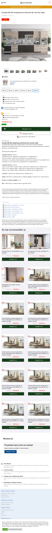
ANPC (2, 513)
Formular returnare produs (7, 510)
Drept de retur (4, 495)
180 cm (4, 90)
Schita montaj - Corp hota (10, 215)
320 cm (29, 90)
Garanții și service (5, 497)
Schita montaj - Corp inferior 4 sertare (13, 209)
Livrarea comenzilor (5, 504)
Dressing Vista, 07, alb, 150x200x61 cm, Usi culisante (12, 252)
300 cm (23, 90)
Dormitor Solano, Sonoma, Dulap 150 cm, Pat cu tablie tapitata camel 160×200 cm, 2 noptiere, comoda (12, 353)
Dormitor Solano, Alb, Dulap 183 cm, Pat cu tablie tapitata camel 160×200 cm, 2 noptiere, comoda (13, 421)
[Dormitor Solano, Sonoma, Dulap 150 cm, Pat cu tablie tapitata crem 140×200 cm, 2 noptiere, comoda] (39, 376)
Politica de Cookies (37, 525)
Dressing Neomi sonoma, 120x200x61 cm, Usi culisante (38, 252)
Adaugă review (10, 451)
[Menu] (3, 3)
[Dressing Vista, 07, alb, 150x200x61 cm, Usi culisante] (13, 241)
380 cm (36, 90)
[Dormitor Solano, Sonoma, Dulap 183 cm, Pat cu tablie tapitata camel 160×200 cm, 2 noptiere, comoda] (39, 342)
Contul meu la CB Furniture (7, 502)
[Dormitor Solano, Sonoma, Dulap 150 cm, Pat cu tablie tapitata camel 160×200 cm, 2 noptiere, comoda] (13, 342)
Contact (3, 511)
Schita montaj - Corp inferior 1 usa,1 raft (14, 205)
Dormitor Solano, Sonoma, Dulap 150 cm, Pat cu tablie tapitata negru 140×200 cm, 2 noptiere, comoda (38, 286)
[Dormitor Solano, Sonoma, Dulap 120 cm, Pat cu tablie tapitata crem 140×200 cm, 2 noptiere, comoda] (13, 308)
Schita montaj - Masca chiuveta (11, 207)
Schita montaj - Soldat (9, 217)
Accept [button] (5, 529)
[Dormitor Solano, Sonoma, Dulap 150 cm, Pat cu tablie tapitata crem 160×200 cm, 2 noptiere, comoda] (13, 376)
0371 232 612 (23, 7)
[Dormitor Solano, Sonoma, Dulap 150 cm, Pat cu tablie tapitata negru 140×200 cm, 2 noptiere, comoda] (39, 275)
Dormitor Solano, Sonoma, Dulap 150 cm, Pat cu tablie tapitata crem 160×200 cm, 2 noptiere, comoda (12, 387)
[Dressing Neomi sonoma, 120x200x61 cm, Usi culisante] (39, 241)
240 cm (10, 90)
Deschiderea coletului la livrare (8, 493)
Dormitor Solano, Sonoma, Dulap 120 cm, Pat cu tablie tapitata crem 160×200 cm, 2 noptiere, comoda (38, 320)
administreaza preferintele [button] (15, 529)
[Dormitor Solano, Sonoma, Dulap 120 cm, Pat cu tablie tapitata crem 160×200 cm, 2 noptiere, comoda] (39, 308)
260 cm (17, 90)
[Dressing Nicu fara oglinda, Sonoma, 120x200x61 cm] (13, 275)
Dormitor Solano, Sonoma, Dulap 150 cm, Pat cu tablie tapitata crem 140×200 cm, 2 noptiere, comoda (38, 387)
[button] (26, 129)
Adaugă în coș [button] (13, 259)
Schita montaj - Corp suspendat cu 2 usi (13, 213)
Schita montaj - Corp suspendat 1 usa (13, 211)
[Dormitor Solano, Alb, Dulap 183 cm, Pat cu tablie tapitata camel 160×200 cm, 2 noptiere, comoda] (13, 409)
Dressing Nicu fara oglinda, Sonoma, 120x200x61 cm (11, 285)
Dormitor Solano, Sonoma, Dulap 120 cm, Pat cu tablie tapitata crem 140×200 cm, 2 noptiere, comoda (12, 320)
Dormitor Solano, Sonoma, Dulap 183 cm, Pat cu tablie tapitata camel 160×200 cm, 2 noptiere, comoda (38, 353)
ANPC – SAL (3, 515)
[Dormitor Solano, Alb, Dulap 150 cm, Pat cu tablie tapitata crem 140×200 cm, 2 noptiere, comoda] (39, 409)
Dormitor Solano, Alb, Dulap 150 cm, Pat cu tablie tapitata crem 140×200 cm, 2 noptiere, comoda (39, 421)
